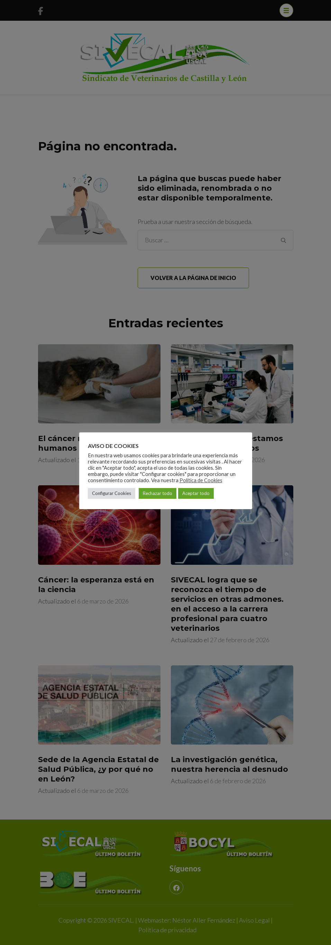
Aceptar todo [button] (196, 493)
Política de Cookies (201, 480)
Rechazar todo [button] (157, 493)
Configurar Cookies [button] (111, 493)
